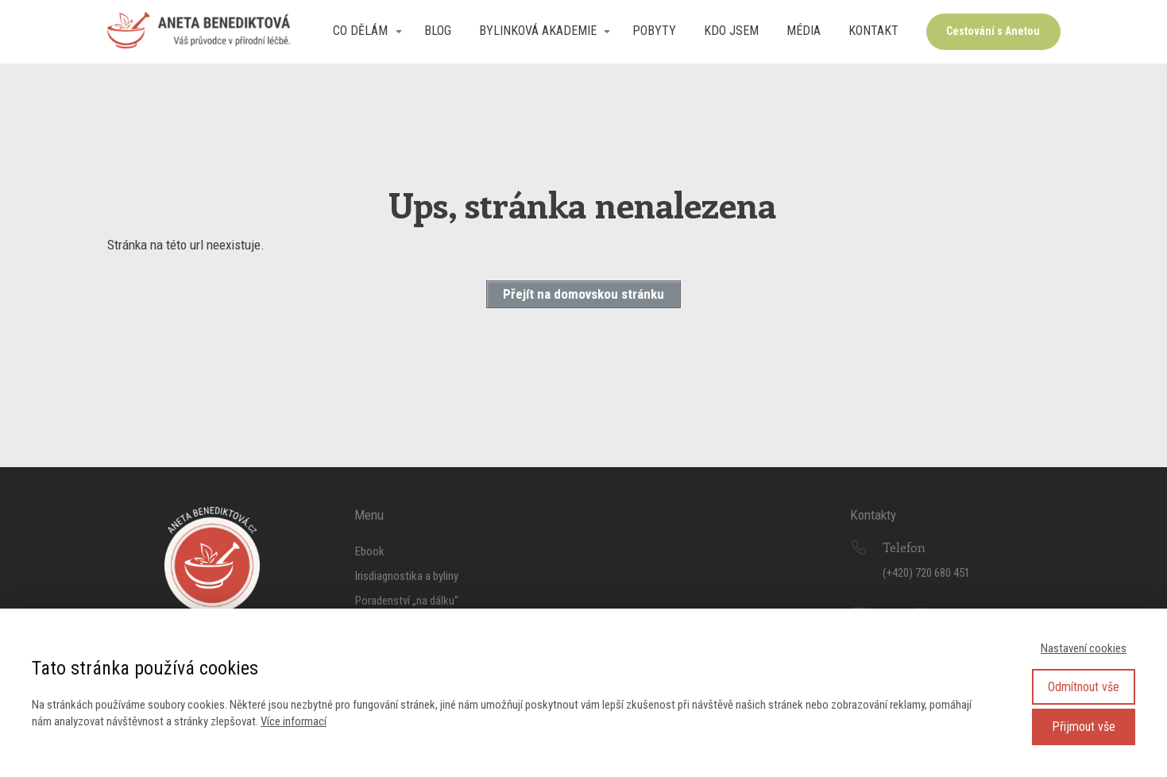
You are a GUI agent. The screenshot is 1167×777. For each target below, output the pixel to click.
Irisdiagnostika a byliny (406, 576)
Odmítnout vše (1083, 686)
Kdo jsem (731, 30)
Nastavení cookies (1083, 648)
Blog (437, 30)
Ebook (369, 551)
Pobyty (654, 30)
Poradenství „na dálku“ (406, 600)
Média (803, 30)
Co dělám (360, 30)
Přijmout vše (1083, 726)
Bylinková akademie (538, 30)
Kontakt (873, 30)
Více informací (294, 721)
